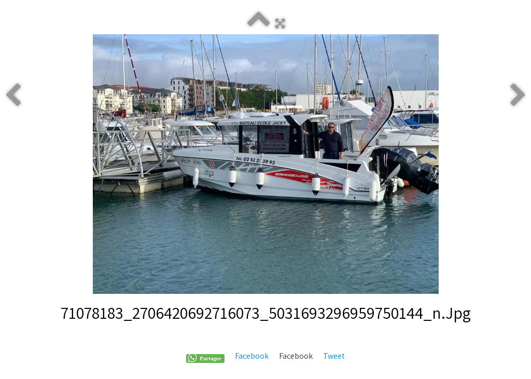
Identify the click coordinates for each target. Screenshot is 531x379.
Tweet (334, 355)
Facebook (252, 355)
